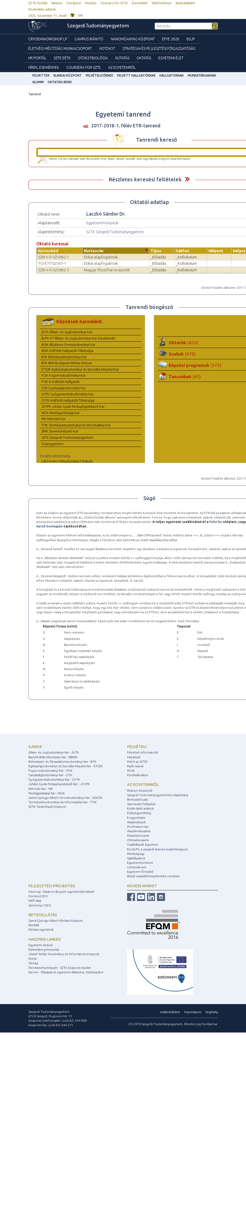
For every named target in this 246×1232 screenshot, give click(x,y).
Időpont (215, 250)
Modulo (91, 3)
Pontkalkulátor (138, 775)
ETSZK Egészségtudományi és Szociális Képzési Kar (80, 369)
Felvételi (137, 746)
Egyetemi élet (170, 58)
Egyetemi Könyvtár (102, 223)
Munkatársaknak (202, 75)
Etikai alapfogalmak (101, 257)
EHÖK (32, 958)
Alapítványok (136, 822)
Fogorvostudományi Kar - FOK (50, 770)
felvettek (40, 75)
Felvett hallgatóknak (136, 75)
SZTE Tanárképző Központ (47, 806)
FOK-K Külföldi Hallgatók (60, 381)
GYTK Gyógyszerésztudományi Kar (67, 394)
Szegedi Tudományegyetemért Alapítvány (157, 795)
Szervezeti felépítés (141, 804)
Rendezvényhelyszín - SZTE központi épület (59, 967)
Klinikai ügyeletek (41, 929)
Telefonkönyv (161, 3)
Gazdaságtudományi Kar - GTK (50, 775)
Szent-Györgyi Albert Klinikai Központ (55, 920)
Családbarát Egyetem (142, 844)
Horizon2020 (37, 896)
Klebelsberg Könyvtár (43, 949)
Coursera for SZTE (114, 3)
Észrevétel (139, 3)
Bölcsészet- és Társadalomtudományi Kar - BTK (62, 761)
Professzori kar (138, 826)
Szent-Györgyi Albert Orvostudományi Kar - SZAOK (65, 797)
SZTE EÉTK (62, 58)
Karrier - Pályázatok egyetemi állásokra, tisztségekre (65, 972)
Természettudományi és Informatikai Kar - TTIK (62, 802)
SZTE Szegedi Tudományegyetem (115, 232)
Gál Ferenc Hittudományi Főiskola (67, 461)
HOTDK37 (107, 48)
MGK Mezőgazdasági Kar (60, 413)
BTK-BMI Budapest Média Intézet (66, 363)
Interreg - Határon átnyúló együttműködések (61, 891)
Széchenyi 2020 (39, 905)
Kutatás (122, 58)
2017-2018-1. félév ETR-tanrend (125, 125)
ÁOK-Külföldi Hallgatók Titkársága (67, 350)
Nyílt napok (135, 766)
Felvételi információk (142, 752)
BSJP (191, 39)
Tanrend (34, 94)
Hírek (131, 770)
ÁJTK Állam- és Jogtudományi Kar (66, 332)
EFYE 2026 (170, 39)
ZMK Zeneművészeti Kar (59, 431)
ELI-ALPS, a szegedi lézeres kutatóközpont (157, 849)
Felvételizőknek (99, 75)
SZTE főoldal (37, 3)
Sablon (182, 250)
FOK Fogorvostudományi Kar (63, 375)
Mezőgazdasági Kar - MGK (46, 793)
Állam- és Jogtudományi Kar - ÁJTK (53, 752)
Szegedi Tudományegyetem (98, 26)
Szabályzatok (136, 858)
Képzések (133, 757)
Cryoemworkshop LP (47, 39)
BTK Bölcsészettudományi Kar (64, 357)
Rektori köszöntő (139, 790)
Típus (155, 250)
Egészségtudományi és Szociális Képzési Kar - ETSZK (65, 766)
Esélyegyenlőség (139, 813)
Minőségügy (135, 853)
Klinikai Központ (67, 75)
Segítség (211, 1012)
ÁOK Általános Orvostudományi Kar (68, 344)
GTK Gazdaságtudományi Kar (63, 388)
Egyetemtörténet (140, 862)
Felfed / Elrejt (187, 179)
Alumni (38, 82)
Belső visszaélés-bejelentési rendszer (153, 876)
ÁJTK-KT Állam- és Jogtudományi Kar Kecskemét (78, 338)
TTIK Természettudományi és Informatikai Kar (76, 425)
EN (80, 15)
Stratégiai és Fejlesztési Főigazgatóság (159, 48)
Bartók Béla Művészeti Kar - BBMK (52, 757)
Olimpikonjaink (138, 840)
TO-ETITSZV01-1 (52, 263)
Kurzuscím (93, 250)
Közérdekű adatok (42, 9)
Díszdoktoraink (138, 835)
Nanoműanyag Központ (133, 39)
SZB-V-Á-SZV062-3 (53, 270)
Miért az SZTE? (137, 761)
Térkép (33, 963)
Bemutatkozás (137, 799)
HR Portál (37, 58)
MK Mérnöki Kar (53, 419)
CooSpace (73, 3)
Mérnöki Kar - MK (40, 788)
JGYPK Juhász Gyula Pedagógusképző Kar (73, 406)
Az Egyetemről (122, 67)
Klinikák (33, 925)
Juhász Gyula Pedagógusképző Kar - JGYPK (59, 784)
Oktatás (144, 58)
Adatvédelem (185, 3)
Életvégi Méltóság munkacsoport (60, 48)
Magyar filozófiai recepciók (107, 270)
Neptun (56, 3)
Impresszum (193, 1012)
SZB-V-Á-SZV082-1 (53, 257)
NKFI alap (35, 900)
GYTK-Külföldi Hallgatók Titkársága (67, 400)
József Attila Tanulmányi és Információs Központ (63, 954)
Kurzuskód (48, 250)
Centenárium (136, 867)
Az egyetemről (143, 784)
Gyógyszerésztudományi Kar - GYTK (54, 779)
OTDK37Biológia (93, 58)
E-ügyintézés (136, 817)
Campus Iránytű (88, 39)
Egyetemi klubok (40, 945)
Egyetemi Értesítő (140, 871)
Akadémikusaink (138, 831)
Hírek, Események (43, 67)
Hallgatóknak (171, 75)
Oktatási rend (60, 82)
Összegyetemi (52, 444)
